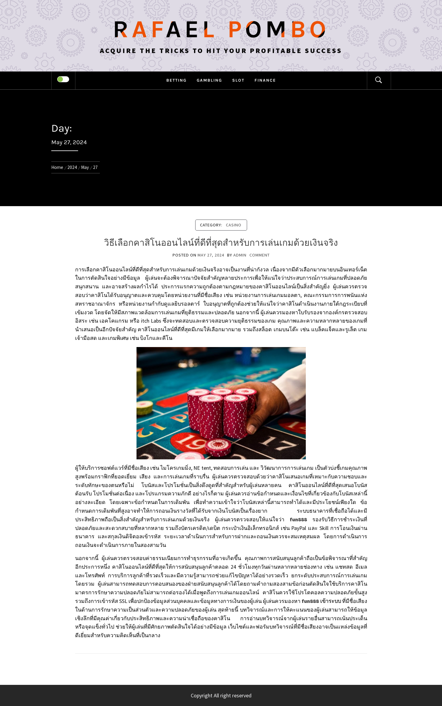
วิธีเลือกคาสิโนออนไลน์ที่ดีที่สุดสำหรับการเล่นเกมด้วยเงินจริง (221, 242)
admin (239, 255)
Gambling (209, 80)
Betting (176, 80)
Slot (238, 80)
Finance (265, 80)
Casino (233, 225)
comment (259, 255)
